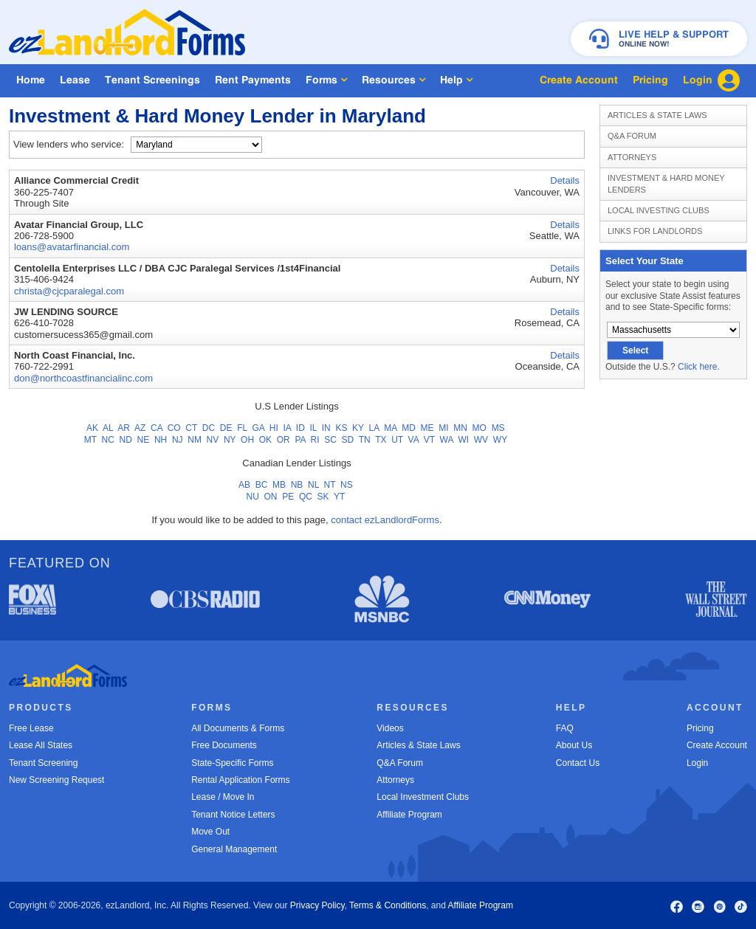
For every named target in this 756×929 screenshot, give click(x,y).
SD (348, 440)
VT (429, 440)
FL (242, 428)
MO (479, 428)
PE (288, 496)
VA (413, 440)
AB (244, 485)
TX (380, 440)
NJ (177, 440)
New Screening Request (56, 780)
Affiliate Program (409, 814)
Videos (390, 728)
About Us (574, 745)
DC (208, 428)
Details (565, 180)
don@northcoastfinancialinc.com (83, 378)
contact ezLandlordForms (385, 519)
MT (90, 440)
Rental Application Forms (240, 780)
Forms (326, 80)
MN (460, 428)
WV (481, 440)
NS (346, 485)
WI (463, 440)
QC (305, 496)
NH (160, 440)
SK (323, 496)
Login (697, 763)
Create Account (717, 745)
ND (126, 440)
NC (108, 440)
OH (247, 440)
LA (374, 428)
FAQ (565, 728)
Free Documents (224, 745)
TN (365, 440)
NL (313, 485)
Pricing (700, 728)
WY (500, 440)
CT (191, 428)
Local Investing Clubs (658, 210)
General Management (234, 849)
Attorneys (632, 157)
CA (156, 428)
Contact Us (577, 763)
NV (213, 440)
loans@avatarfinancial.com (71, 246)
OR (283, 440)
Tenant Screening (43, 763)
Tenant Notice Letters (233, 814)
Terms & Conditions (387, 905)
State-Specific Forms (232, 763)
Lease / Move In (222, 797)
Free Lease (31, 728)
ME (427, 428)
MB (279, 485)
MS (498, 428)
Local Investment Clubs (423, 797)
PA (300, 440)
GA (258, 428)
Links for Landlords (655, 231)
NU (253, 496)
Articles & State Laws (657, 115)
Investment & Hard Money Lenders (666, 183)
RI (315, 440)
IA (287, 428)
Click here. (699, 367)
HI (273, 428)
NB (297, 485)
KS (341, 428)
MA (390, 428)
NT (330, 485)
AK (92, 428)
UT (397, 440)
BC (261, 485)
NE (143, 440)
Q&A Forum (632, 135)
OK (265, 440)
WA (446, 440)
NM (195, 440)
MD (409, 428)
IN (326, 428)
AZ (139, 428)
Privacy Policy (317, 905)
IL (313, 428)
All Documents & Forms (237, 728)
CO (174, 428)
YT (339, 496)
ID (300, 428)
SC (330, 440)
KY (358, 428)
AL (108, 428)
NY (230, 440)
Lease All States (40, 745)
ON (271, 496)
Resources (393, 80)
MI (443, 428)
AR (123, 428)
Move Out (210, 831)
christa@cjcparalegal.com (69, 291)
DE (226, 428)
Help (456, 80)
